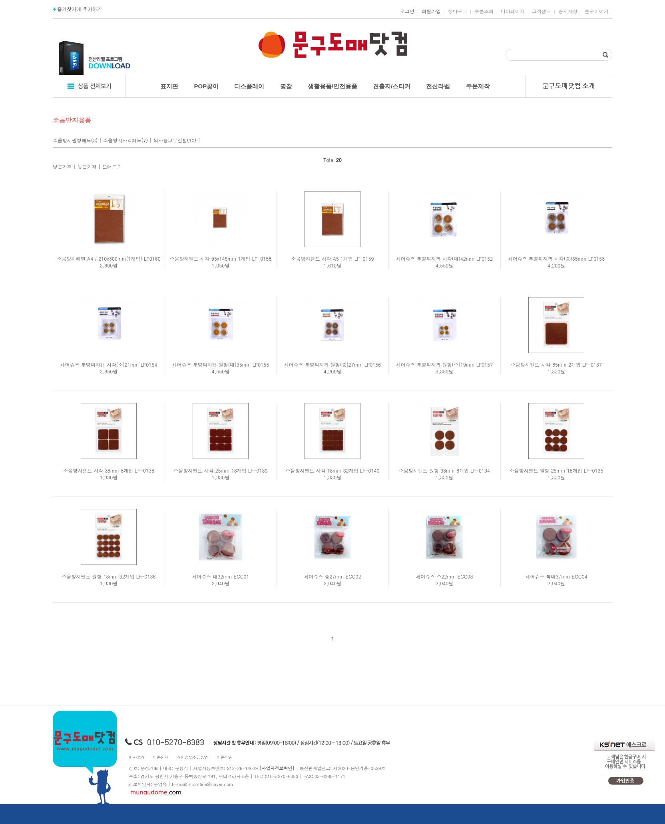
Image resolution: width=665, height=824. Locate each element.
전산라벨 (438, 86)
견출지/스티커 (391, 86)
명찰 (286, 86)
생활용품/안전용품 (332, 86)
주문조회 (484, 11)
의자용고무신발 (170, 140)
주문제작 (478, 86)
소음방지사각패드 (122, 140)
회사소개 (137, 757)
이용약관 (225, 757)
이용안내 (161, 757)
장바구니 (457, 11)
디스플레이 (249, 86)
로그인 (407, 11)
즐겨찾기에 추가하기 (77, 9)
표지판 (169, 86)
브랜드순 (111, 166)
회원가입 (431, 11)
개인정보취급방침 (193, 757)
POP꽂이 (206, 86)
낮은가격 (62, 166)
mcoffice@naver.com (211, 784)
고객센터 (541, 11)
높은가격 (87, 166)
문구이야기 (597, 11)
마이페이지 (513, 11)
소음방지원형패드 (72, 140)
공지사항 (567, 11)
